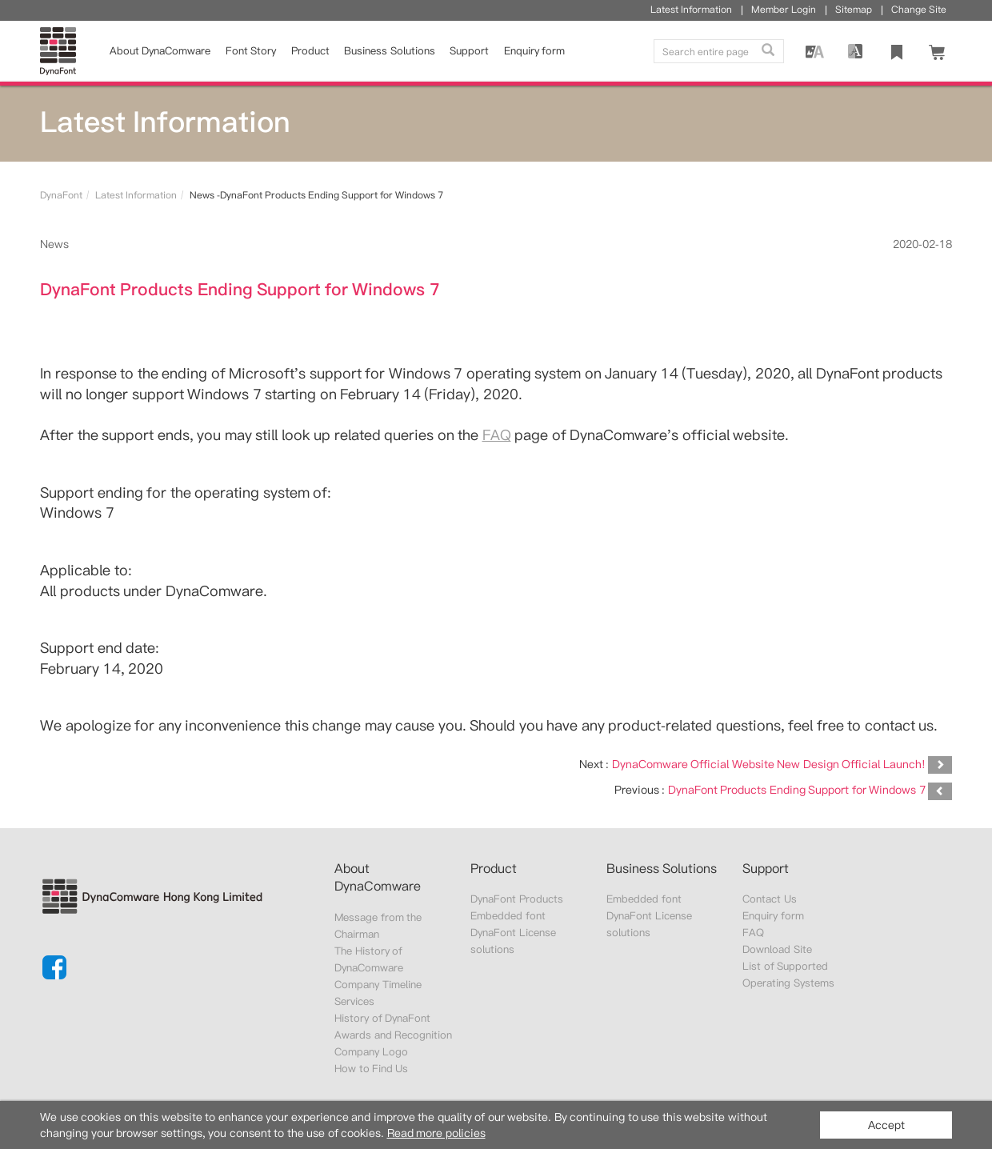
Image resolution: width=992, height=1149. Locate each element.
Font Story (251, 51)
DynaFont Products (516, 899)
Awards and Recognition (393, 1035)
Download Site (776, 949)
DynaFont (61, 195)
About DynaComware (160, 51)
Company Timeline (377, 985)
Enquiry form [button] (534, 51)
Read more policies (436, 1133)
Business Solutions (389, 51)
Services (354, 1001)
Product (310, 51)
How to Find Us (371, 1069)
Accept (886, 1125)
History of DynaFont (382, 1018)
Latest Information (136, 195)
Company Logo (370, 1052)
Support (469, 51)
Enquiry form (772, 916)
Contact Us (769, 899)
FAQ (496, 434)
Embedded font (507, 916)
